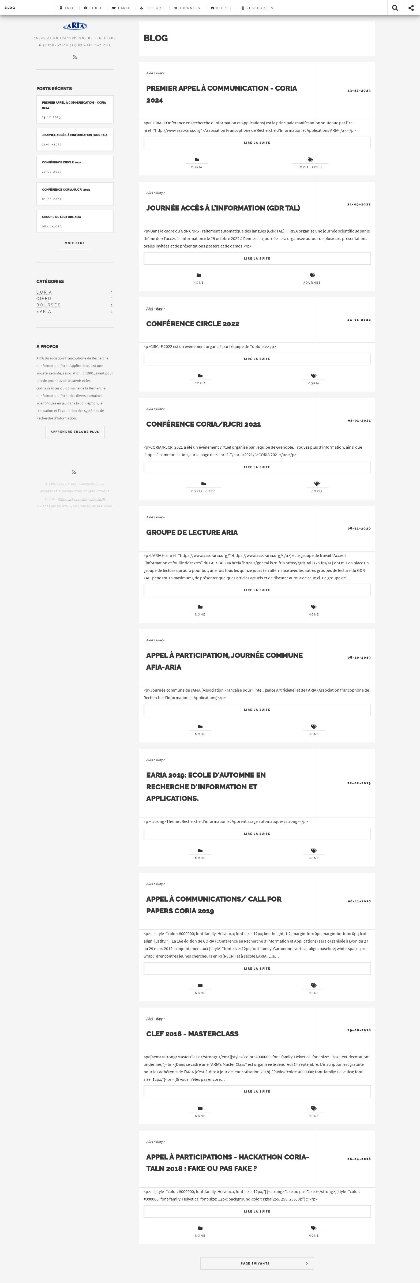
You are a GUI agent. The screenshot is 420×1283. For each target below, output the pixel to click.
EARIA (121, 8)
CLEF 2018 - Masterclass (192, 1034)
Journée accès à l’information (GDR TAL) (223, 208)
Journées (187, 8)
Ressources (258, 8)
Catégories (50, 281)
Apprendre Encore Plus (75, 431)
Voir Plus (75, 243)
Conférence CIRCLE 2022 (192, 324)
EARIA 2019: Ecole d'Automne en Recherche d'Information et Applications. (206, 786)
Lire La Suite (257, 142)
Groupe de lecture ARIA (192, 532)
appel (317, 167)
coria (44, 292)
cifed (44, 298)
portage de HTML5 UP (60, 506)
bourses (48, 305)
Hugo (108, 506)
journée (312, 282)
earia (44, 311)
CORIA (93, 8)
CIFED (210, 491)
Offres (221, 8)
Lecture (152, 8)
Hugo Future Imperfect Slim (82, 499)
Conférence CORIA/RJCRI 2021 (203, 424)
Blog (10, 8)
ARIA (67, 8)
